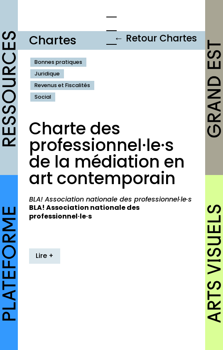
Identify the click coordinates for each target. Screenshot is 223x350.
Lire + (45, 255)
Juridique (47, 73)
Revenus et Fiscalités (62, 85)
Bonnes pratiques (58, 62)
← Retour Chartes (155, 38)
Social (42, 96)
